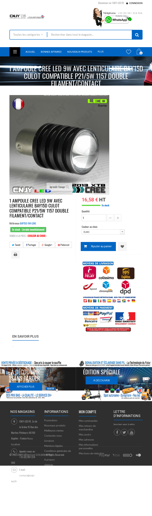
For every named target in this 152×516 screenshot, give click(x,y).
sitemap (48, 464)
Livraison (49, 440)
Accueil (12, 90)
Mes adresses (86, 439)
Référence (14, 223)
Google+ (47, 245)
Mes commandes (88, 420)
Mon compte (87, 411)
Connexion (136, 3)
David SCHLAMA (37, 503)
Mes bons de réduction (91, 453)
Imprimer (16, 255)
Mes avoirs (85, 434)
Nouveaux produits (54, 425)
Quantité (86, 211)
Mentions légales (53, 445)
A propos (49, 459)
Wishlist (128, 52)
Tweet (16, 245)
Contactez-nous (53, 435)
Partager (31, 245)
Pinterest (63, 245)
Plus (101, 51)
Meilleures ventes (54, 430)
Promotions (50, 420)
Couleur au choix (90, 226)
